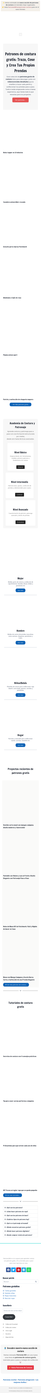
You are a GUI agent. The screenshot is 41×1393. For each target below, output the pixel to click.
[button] (20, 34)
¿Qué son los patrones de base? (17, 1215)
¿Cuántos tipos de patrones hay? (18, 1219)
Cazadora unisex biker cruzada (14, 202)
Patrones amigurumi (26, 1380)
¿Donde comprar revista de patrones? (19, 1235)
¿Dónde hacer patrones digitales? (18, 1231)
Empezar (20, 467)
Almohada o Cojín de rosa (12, 298)
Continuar (19, 494)
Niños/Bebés (20, 683)
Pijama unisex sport (10, 355)
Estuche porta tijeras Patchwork (15, 246)
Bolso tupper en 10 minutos (13, 152)
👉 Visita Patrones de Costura (20, 1368)
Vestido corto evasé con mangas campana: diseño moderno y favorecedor (18, 826)
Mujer (20, 578)
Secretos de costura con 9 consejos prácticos (19, 1056)
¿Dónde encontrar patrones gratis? (19, 1227)
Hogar (20, 735)
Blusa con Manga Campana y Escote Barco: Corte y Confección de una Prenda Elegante (18, 978)
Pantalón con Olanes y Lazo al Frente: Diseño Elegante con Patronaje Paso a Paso (19, 877)
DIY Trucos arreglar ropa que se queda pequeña (20, 1190)
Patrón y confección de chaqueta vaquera (18, 399)
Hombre (20, 630)
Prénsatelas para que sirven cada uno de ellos (19, 1145)
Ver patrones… (20, 100)
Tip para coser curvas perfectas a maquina (18, 1101)
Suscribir (9, 1317)
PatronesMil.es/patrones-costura (20, 7)
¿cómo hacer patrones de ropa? (17, 1211)
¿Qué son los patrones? (15, 1207)
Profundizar (20, 522)
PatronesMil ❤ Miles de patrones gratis (20, 1391)
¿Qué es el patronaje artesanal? (17, 1223)
